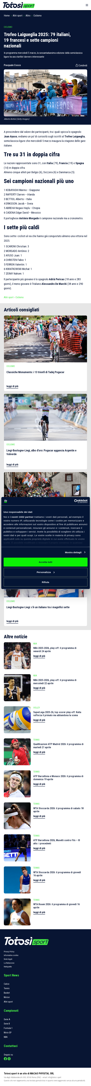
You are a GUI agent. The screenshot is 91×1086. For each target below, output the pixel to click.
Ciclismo (37, 15)
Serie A (7, 1019)
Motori (7, 997)
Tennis (7, 988)
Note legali (8, 959)
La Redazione (9, 963)
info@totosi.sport (54, 1077)
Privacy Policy (9, 952)
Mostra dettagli (73, 552)
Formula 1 (8, 1028)
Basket (7, 993)
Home (7, 15)
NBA (6, 1037)
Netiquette (8, 967)
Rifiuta (45, 582)
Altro (28, 15)
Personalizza (45, 572)
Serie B (7, 1023)
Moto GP (8, 1032)
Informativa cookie (11, 955)
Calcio (6, 984)
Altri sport (17, 15)
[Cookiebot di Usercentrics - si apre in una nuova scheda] (74, 501)
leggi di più (12, 386)
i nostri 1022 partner (22, 516)
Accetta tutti (45, 562)
